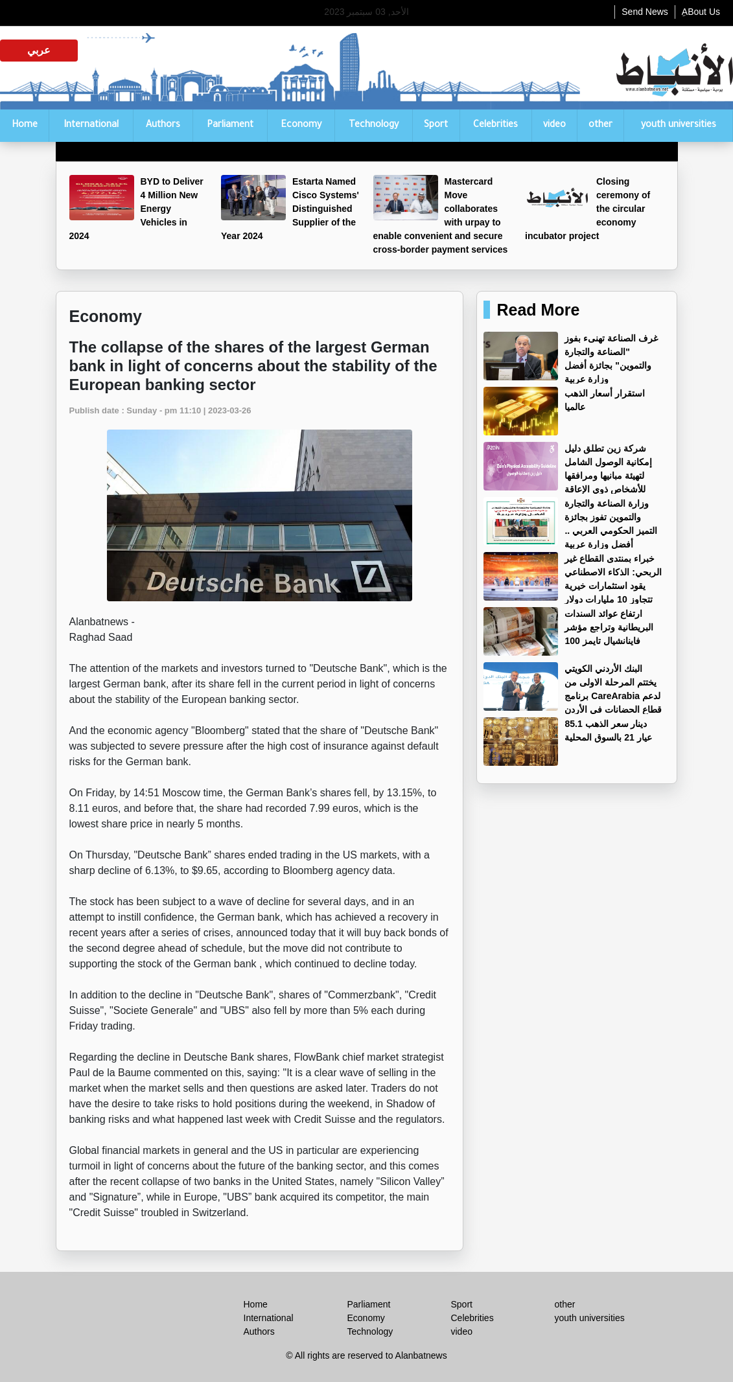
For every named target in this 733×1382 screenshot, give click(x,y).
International (91, 126)
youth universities (678, 126)
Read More (537, 310)
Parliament (230, 126)
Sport (436, 126)
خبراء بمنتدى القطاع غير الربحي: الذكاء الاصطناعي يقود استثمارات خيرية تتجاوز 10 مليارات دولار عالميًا (572, 585)
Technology (374, 126)
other (600, 126)
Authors (163, 126)
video (554, 126)
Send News (645, 11)
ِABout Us (701, 11)
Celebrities (495, 126)
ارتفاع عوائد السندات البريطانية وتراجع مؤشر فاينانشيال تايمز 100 (608, 627)
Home (25, 126)
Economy (301, 126)
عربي (39, 50)
